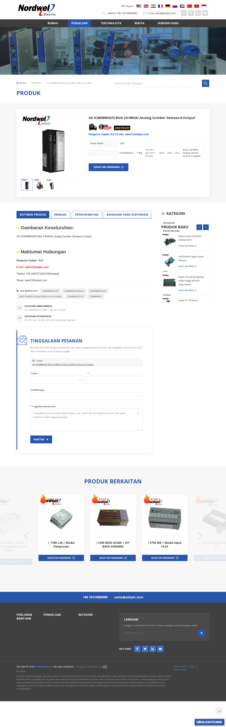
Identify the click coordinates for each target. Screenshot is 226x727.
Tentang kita (111, 23)
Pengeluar (79, 23)
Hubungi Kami (168, 23)
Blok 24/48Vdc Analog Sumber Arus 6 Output (40, 296)
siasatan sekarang (59, 561)
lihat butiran (186, 327)
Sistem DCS (84, 628)
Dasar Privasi (180, 695)
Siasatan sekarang (107, 167)
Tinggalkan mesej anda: (43, 406)
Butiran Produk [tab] (33, 214)
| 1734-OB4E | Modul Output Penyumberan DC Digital (61, 546)
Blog (18, 660)
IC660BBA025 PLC (75, 296)
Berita (139, 23)
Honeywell (169, 222)
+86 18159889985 (127, 13)
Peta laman (179, 692)
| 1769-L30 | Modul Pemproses (113, 544)
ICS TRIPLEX (169, 246)
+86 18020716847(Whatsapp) (42, 273)
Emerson (168, 278)
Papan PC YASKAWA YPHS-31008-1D (188, 319)
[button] (206, 309)
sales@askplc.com (165, 13)
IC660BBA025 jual (98, 290)
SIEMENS (167, 286)
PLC (165, 254)
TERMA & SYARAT (25, 655)
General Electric (172, 238)
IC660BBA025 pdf (50, 290)
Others (167, 294)
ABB (165, 270)
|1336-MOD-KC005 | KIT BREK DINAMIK (164, 544)
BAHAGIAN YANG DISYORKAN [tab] (127, 214)
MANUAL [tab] (60, 214)
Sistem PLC (36, 83)
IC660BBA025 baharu (74, 290)
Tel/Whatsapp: (37, 389)
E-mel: (34, 373)
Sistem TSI (83, 634)
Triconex (168, 262)
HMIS (81, 640)
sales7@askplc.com (36, 280)
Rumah (53, 23)
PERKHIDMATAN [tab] (86, 214)
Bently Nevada (171, 230)
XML (192, 692)
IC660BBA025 (96, 296)
